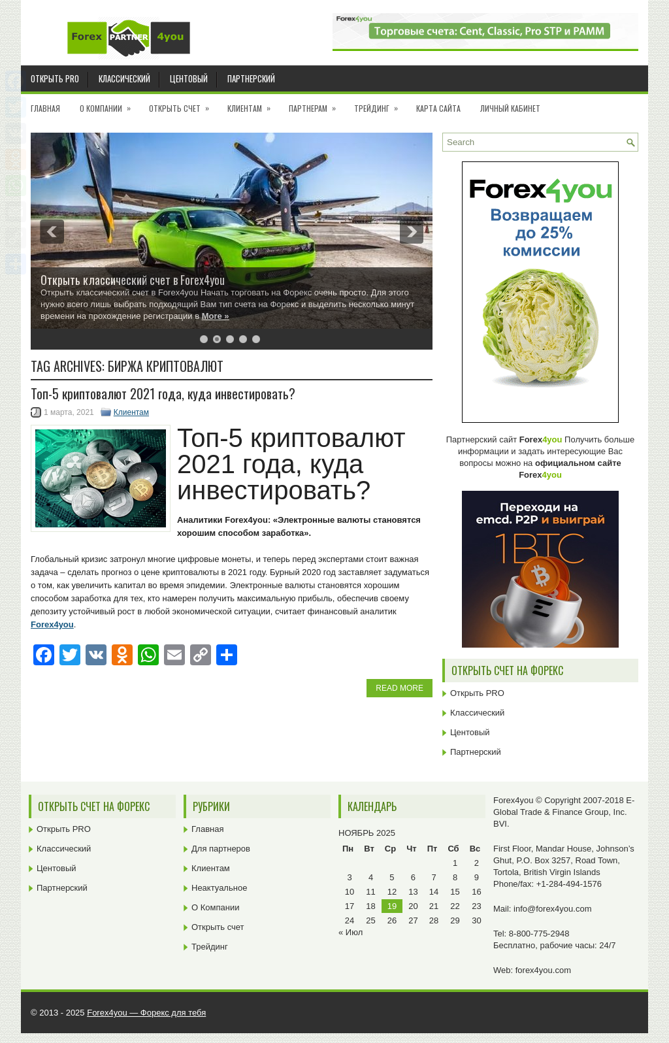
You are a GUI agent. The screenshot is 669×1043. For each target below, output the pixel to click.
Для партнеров (220, 848)
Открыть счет (183, 104)
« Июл (350, 932)
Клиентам (253, 104)
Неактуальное (219, 888)
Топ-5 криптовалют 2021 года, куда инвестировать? (163, 393)
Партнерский (251, 78)
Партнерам (316, 104)
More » (215, 316)
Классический (124, 78)
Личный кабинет (510, 108)
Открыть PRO (55, 78)
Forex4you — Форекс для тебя (146, 1013)
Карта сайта (438, 108)
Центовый (189, 78)
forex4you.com (543, 970)
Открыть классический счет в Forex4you (133, 279)
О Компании (109, 104)
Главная (45, 108)
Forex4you (52, 624)
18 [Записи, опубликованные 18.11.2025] (370, 906)
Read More (399, 688)
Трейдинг (380, 104)
